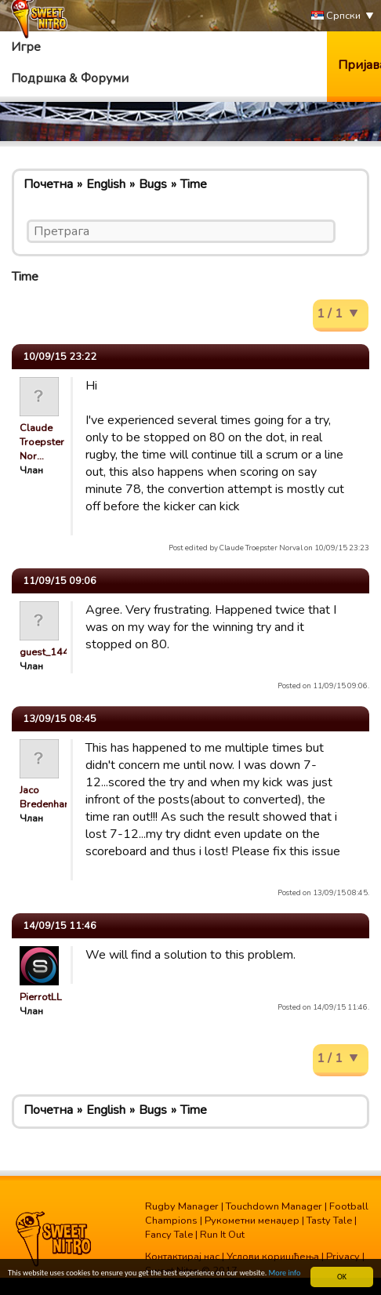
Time (193, 184)
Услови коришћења (273, 1257)
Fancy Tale (169, 1235)
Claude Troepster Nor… (42, 442)
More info (285, 1273)
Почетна (48, 184)
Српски (336, 16)
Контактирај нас (182, 1257)
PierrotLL (41, 997)
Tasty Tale (329, 1220)
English (105, 184)
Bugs (153, 184)
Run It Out (222, 1235)
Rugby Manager (182, 1206)
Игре (26, 47)
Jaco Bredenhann (47, 797)
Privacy (343, 1257)
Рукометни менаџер (252, 1220)
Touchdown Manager (274, 1206)
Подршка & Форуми (70, 78)
